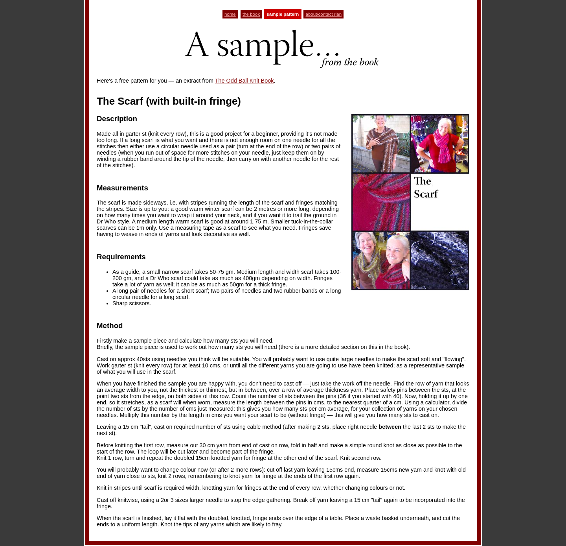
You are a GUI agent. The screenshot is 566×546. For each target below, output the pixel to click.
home (230, 14)
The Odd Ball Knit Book (244, 80)
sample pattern (282, 14)
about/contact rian (323, 14)
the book (251, 14)
